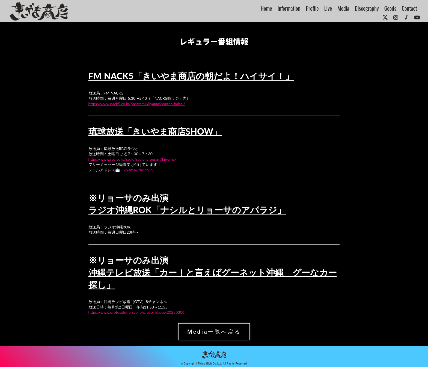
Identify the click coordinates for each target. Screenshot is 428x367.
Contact (409, 8)
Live (328, 8)
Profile (312, 8)
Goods (390, 8)
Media (343, 8)
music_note (406, 17)
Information (289, 8)
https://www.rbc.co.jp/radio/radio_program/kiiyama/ (132, 159)
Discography (367, 8)
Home (266, 8)
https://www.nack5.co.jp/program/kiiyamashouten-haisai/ (136, 103)
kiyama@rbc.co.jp (138, 170)
